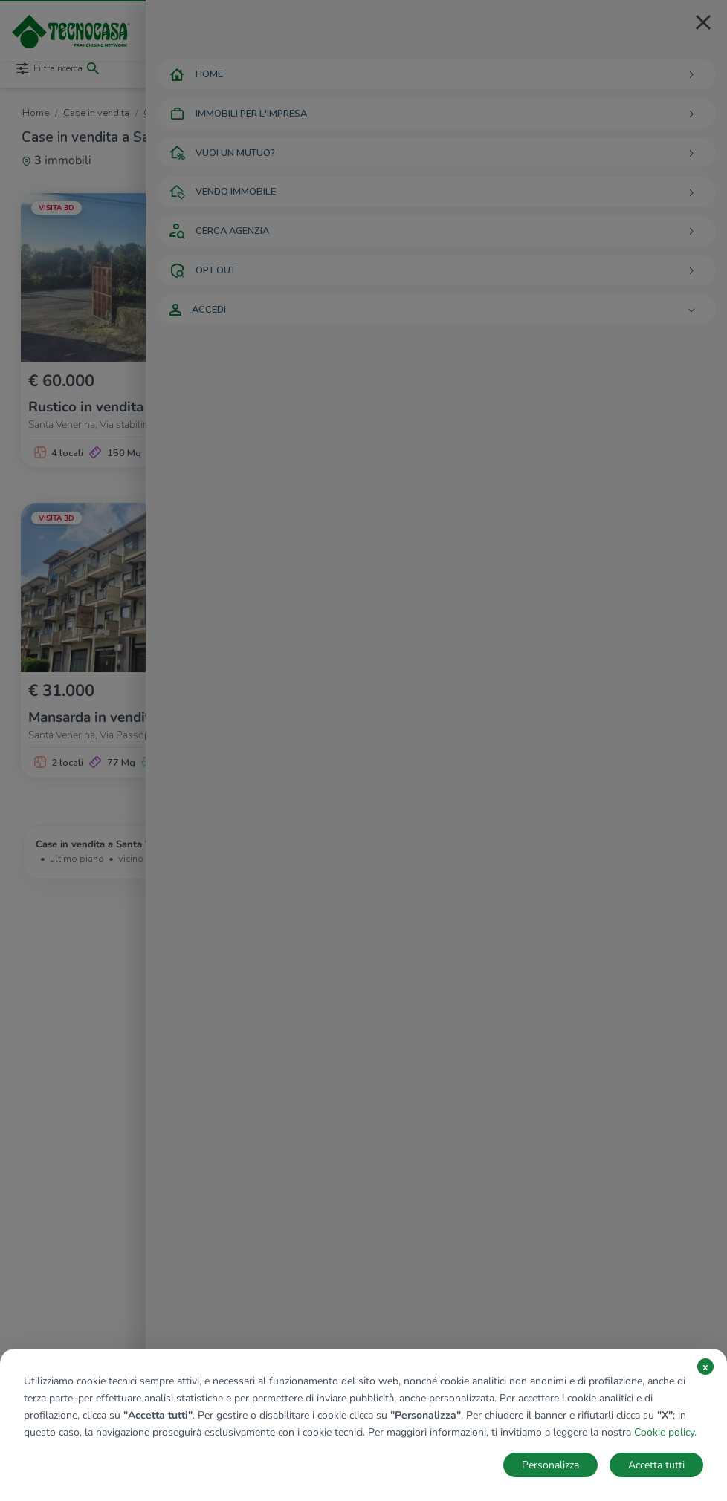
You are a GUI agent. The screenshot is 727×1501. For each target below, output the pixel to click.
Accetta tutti (656, 1465)
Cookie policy (664, 1432)
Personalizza (550, 1465)
